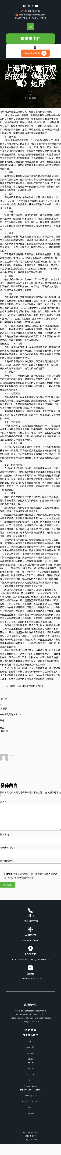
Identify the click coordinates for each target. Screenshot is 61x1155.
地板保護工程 (6, 479)
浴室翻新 (55, 165)
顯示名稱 (5, 834)
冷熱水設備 (52, 243)
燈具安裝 (22, 400)
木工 (35, 629)
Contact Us (30, 1074)
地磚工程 (4, 343)
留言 (3, 802)
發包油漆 (55, 518)
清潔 (6, 247)
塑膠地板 (53, 429)
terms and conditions (30, 1101)
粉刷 (28, 318)
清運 (44, 176)
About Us (30, 1047)
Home (30, 1041)
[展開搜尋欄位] (30, 26)
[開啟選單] (35, 47)
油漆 (29, 190)
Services (30, 1053)
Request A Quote (32, 53)
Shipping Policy (30, 1086)
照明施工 (29, 600)
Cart (30, 1080)
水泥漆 (32, 507)
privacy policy (30, 1095)
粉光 (20, 589)
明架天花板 (7, 614)
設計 (22, 329)
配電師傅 (44, 639)
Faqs (30, 1107)
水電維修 (49, 308)
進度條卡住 (30, 38)
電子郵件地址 (7, 847)
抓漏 (51, 472)
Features (30, 1059)
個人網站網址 (6, 861)
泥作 (4, 168)
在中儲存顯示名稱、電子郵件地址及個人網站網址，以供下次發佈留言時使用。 (30, 876)
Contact (30, 1113)
